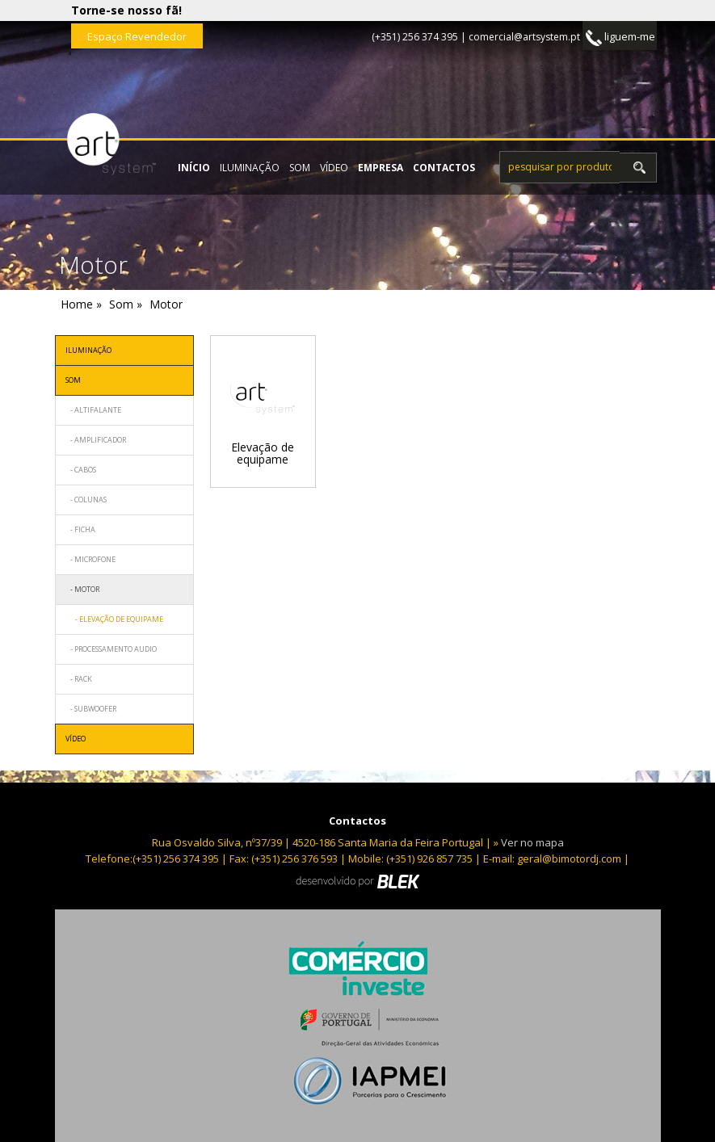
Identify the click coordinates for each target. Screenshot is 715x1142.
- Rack (78, 679)
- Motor (82, 589)
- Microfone (90, 559)
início (194, 167)
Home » (81, 304)
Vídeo (334, 167)
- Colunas (86, 499)
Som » (125, 304)
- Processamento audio (111, 649)
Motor (166, 304)
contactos (444, 167)
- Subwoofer (90, 708)
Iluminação (250, 167)
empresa (380, 167)
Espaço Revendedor (137, 36)
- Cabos (80, 469)
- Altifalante (93, 410)
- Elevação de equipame (114, 619)
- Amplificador (95, 440)
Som (299, 167)
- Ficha (80, 529)
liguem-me (620, 37)
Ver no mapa (532, 842)
